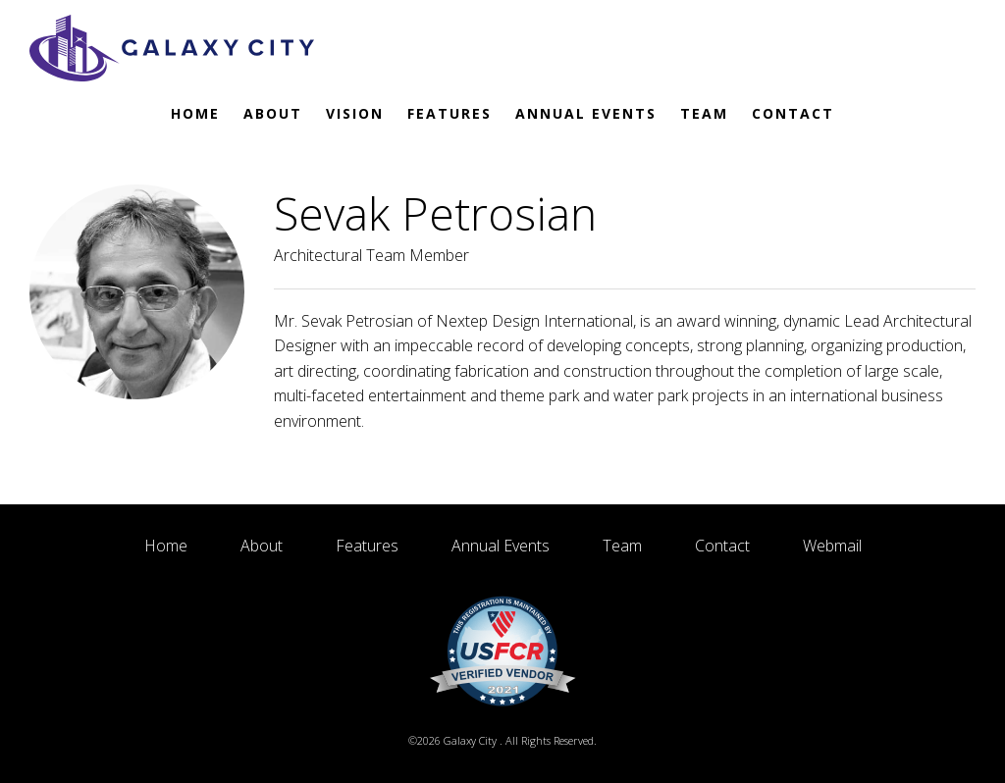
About (272, 113)
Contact (793, 113)
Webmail (832, 545)
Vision (355, 113)
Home (195, 113)
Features (449, 113)
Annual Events (586, 113)
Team (704, 113)
